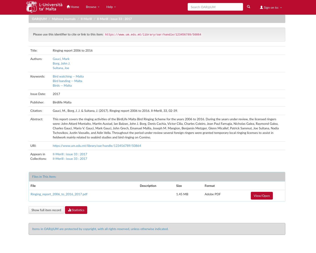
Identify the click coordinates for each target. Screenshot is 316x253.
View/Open (262, 196)
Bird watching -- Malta (68, 76)
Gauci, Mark (61, 59)
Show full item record (46, 210)
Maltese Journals (63, 19)
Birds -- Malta (62, 85)
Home (73, 7)
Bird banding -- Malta (67, 81)
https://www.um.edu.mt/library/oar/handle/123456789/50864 (97, 146)
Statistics (76, 210)
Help (111, 7)
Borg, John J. (61, 63)
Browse (93, 7)
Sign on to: (271, 7)
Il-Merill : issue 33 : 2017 (114, 19)
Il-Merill (86, 19)
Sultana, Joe (61, 68)
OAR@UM (39, 19)
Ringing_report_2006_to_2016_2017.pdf (59, 194)
